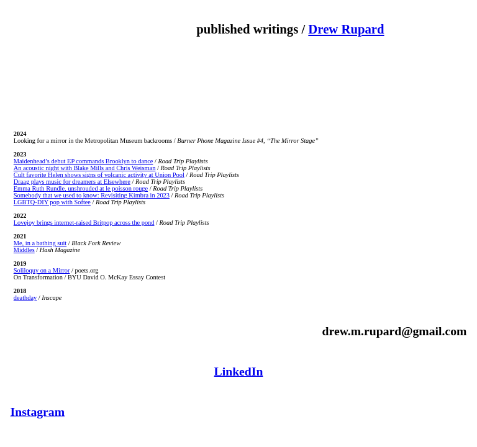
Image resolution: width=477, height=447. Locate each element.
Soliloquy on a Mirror (42, 270)
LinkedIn (238, 371)
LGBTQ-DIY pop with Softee (52, 202)
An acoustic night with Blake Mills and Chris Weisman (85, 168)
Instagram (38, 411)
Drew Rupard (346, 29)
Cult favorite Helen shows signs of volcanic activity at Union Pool (99, 174)
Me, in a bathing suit (40, 243)
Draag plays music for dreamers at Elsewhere (72, 181)
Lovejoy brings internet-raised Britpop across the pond (84, 222)
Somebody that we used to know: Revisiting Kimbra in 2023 (92, 195)
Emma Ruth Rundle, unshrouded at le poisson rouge (81, 188)
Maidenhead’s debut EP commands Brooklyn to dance (83, 161)
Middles (24, 249)
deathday (25, 297)
